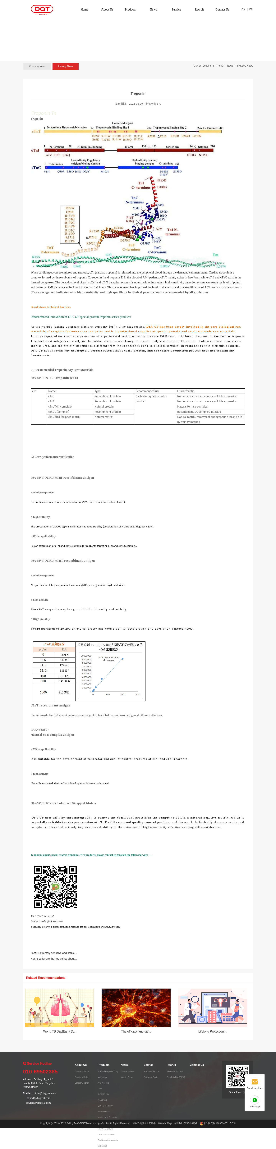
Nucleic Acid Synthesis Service (107, 1120)
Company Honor (82, 1083)
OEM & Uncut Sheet (106, 1135)
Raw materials (104, 1112)
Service (176, 9)
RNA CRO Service (105, 1129)
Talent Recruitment (175, 1071)
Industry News (65, 66)
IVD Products (103, 1083)
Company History (82, 1077)
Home (84, 9)
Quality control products (108, 1140)
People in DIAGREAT (176, 1077)
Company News (37, 66)
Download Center (151, 1077)
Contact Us (222, 9)
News (153, 9)
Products (130, 9)
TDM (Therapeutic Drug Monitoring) (108, 1074)
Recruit (199, 9)
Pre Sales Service (151, 1071)
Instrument (102, 1146)
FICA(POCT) (103, 1094)
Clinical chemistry (105, 1106)
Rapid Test (102, 1100)
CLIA (100, 1089)
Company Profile (82, 1071)
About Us (107, 9)
